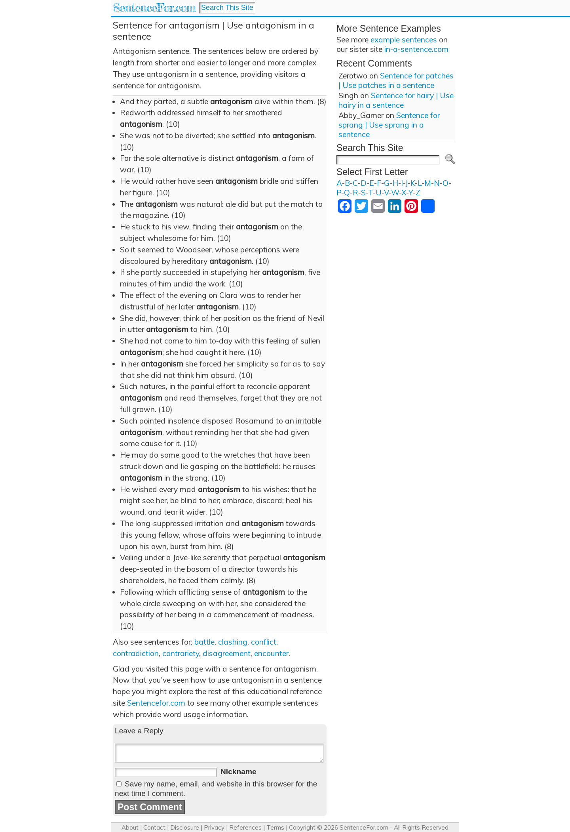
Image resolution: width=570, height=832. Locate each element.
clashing (232, 642)
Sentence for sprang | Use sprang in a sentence (389, 125)
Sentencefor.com (156, 703)
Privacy (214, 827)
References (245, 827)
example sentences (403, 39)
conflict (263, 642)
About (130, 827)
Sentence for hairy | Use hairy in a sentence (396, 100)
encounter (271, 653)
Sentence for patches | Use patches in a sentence (396, 80)
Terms (275, 827)
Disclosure (184, 827)
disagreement (227, 653)
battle (204, 642)
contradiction (136, 653)
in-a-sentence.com (416, 49)
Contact (154, 827)
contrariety (180, 653)
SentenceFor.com (154, 8)
